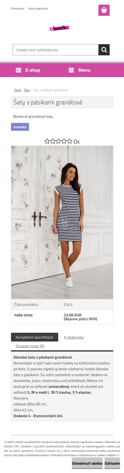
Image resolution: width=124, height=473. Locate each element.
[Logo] (59, 28)
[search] (104, 49)
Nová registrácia (38, 8)
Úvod (17, 90)
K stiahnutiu (74, 337)
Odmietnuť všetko (87, 463)
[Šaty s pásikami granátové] (62, 148)
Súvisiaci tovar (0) (30, 346)
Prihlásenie (17, 8)
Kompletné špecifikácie (34, 337)
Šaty (27, 90)
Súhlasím (112, 463)
